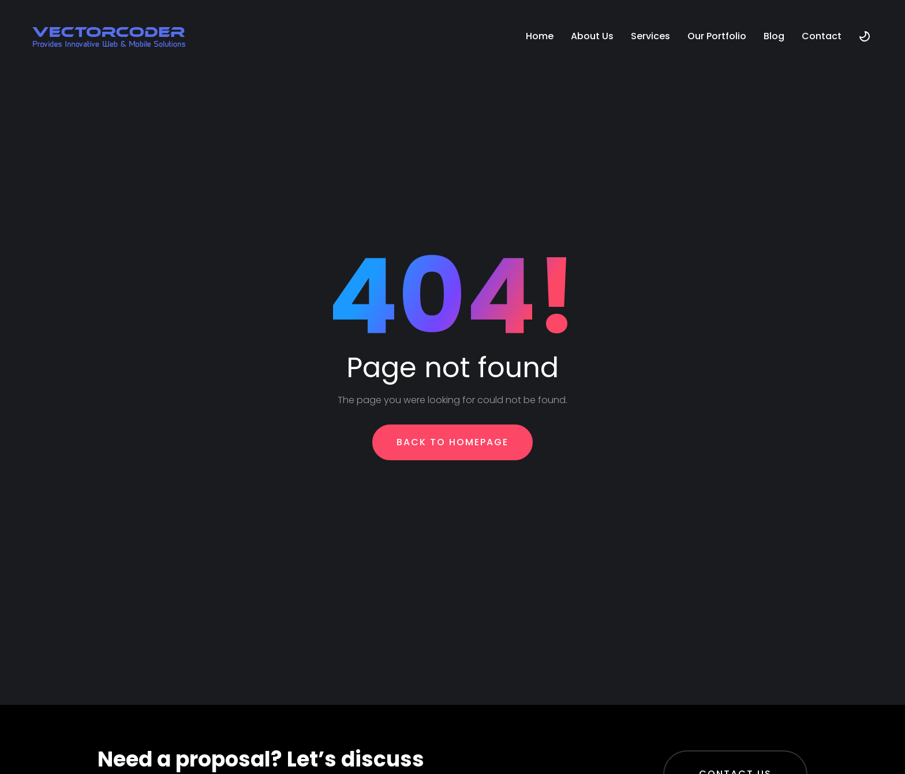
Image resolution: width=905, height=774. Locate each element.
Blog (774, 36)
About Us (592, 36)
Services (650, 36)
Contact (822, 36)
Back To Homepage (452, 442)
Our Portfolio (716, 36)
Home (540, 36)
